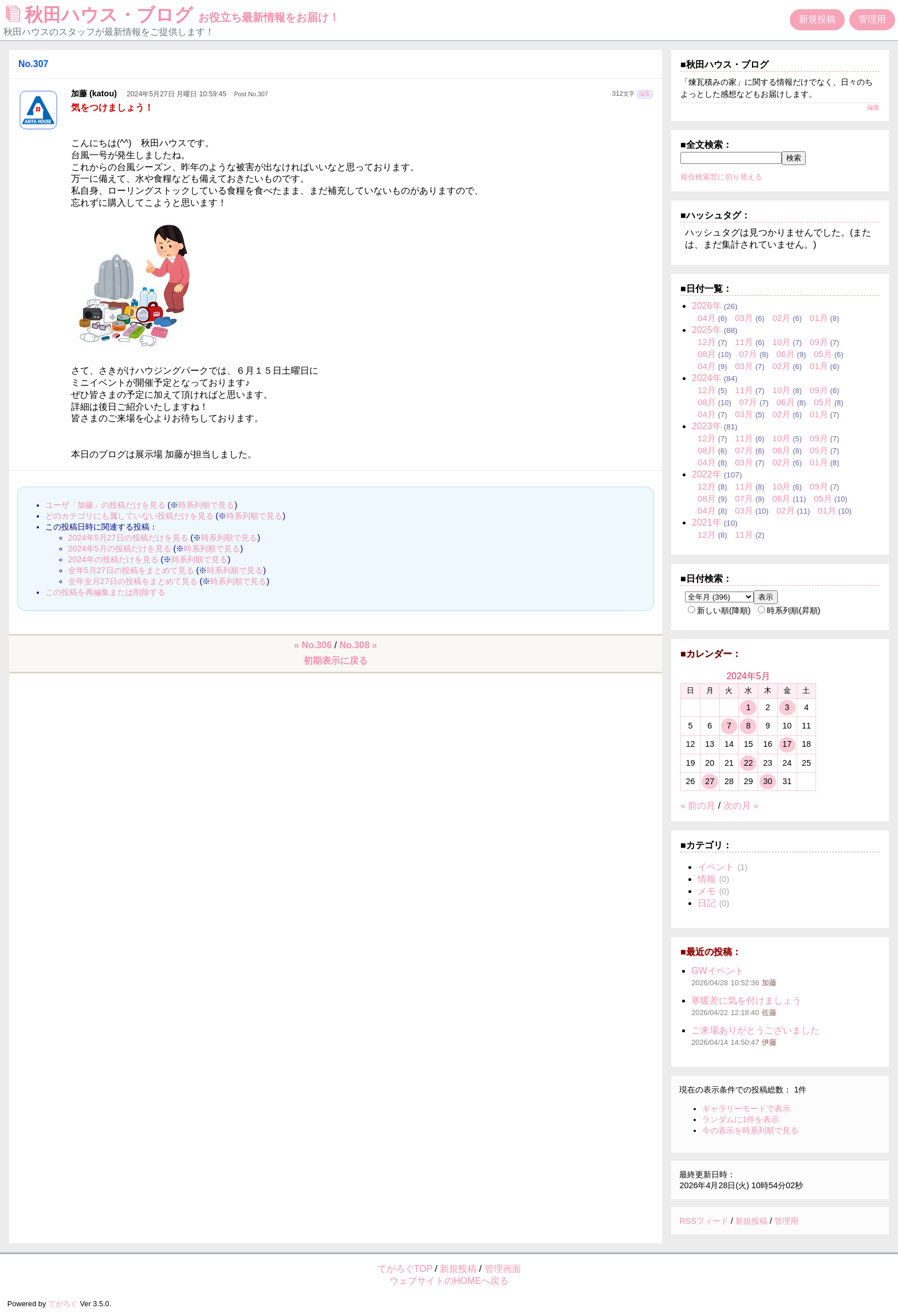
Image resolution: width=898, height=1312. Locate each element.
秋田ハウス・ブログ (173, 15)
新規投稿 (817, 19)
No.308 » (358, 645)
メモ (707, 891)
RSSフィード (703, 1220)
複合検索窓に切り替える (721, 177)
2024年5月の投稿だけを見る (119, 548)
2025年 (707, 330)
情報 (707, 879)
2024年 (707, 378)
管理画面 (503, 1269)
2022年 (707, 474)
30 (767, 781)
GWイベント (717, 971)
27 (709, 781)
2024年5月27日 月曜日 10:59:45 (176, 94)
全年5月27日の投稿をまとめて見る (131, 570)
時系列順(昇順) (789, 610)
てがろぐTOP (404, 1269)
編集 (645, 94)
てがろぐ (63, 1303)
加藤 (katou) (94, 93)
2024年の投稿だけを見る (113, 559)
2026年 (707, 306)
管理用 (872, 19)
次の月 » (740, 805)
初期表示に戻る (336, 660)
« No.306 (313, 645)
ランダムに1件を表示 (740, 1119)
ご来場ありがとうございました (755, 1030)
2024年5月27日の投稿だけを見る (128, 537)
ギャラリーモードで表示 (746, 1108)
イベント (716, 867)
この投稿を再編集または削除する (105, 592)
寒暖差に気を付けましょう (746, 1000)
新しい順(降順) (719, 610)
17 (786, 744)
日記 (707, 903)
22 (748, 762)
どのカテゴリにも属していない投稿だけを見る (129, 515)
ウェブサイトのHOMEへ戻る (449, 1281)
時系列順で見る (206, 505)
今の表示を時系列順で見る (750, 1130)
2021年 (707, 522)
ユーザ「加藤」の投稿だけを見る (105, 505)
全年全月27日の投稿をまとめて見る (133, 581)
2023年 (707, 426)
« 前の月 (697, 805)
